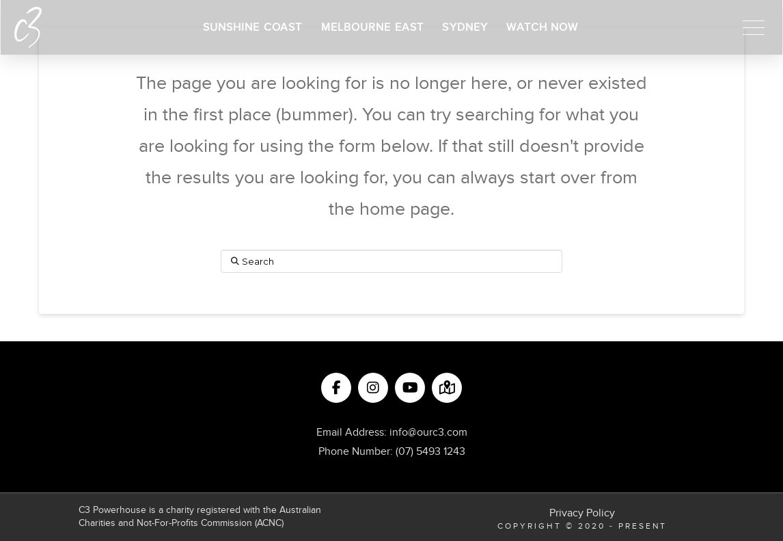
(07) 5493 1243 (430, 451)
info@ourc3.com (428, 432)
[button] (754, 27)
